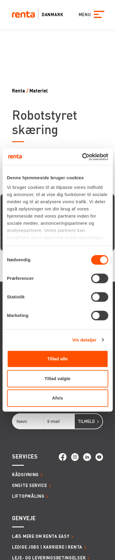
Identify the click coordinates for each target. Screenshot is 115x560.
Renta (18, 90)
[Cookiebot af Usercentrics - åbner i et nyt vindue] (82, 157)
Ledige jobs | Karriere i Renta (47, 547)
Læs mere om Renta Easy (40, 536)
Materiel (38, 90)
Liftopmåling (28, 496)
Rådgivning (25, 474)
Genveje (24, 518)
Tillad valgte (57, 378)
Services (25, 456)
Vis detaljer (84, 339)
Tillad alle (57, 358)
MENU (83, 14)
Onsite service (29, 485)
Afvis (57, 397)
